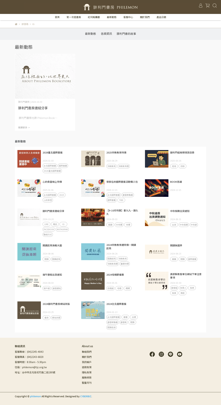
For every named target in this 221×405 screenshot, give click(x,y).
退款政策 (87, 367)
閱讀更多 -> (24, 127)
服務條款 (87, 377)
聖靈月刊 (87, 382)
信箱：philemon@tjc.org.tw (31, 367)
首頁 (57, 17)
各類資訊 (106, 33)
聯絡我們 (87, 351)
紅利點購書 (94, 17)
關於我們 (145, 17)
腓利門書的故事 (126, 33)
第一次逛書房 (74, 17)
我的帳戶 (87, 362)
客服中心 (128, 17)
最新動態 (112, 17)
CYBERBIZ (85, 396)
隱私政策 (87, 372)
